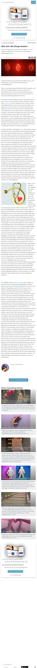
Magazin (15, 667)
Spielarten (16, 319)
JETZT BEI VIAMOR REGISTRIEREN (18, 416)
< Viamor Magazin (7, 42)
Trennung (7, 103)
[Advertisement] (18, 296)
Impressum (6, 667)
